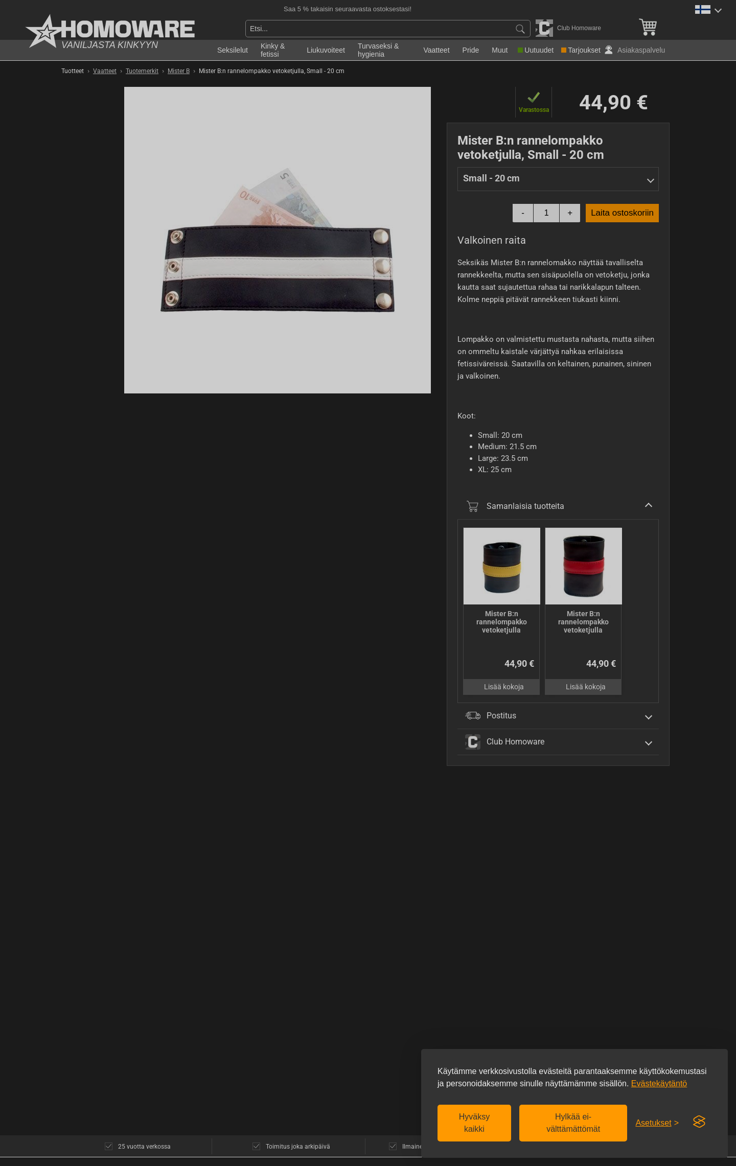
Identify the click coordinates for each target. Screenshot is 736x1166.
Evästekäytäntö (659, 1083)
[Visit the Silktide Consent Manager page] (699, 1122)
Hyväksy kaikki (474, 1122)
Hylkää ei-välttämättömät (573, 1122)
